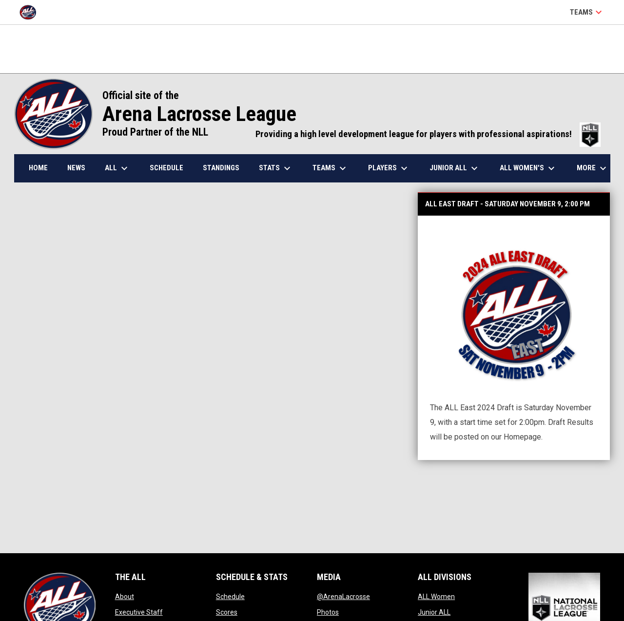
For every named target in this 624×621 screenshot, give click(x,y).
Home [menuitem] (38, 167)
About (124, 597)
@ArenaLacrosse (343, 597)
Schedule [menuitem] (166, 167)
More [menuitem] (593, 168)
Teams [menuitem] (330, 168)
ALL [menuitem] (117, 168)
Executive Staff (139, 612)
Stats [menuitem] (276, 168)
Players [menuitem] (389, 168)
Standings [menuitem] (221, 167)
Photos (328, 612)
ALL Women (436, 597)
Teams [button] (587, 12)
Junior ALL (434, 612)
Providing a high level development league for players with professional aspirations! (428, 134)
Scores (226, 612)
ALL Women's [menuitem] (528, 168)
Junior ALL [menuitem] (454, 168)
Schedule (230, 597)
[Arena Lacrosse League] (31, 12)
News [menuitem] (76, 167)
